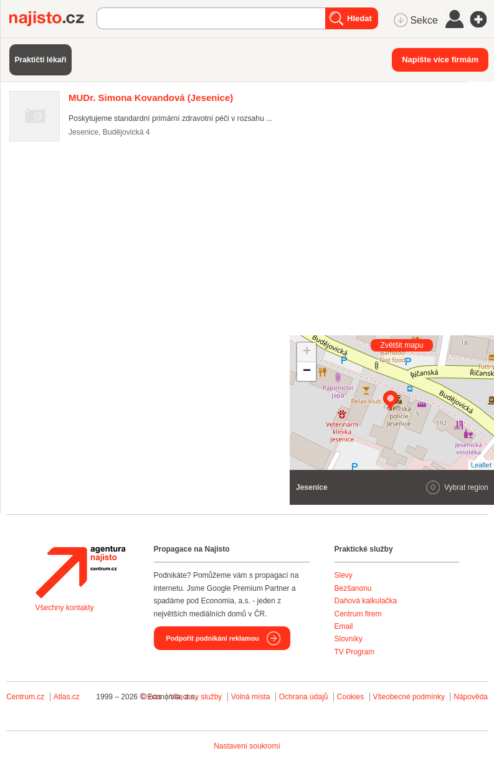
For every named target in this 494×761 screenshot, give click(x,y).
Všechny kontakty (65, 607)
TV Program (355, 652)
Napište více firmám (440, 59)
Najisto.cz (53, 18)
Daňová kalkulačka (366, 600)
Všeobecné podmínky (409, 696)
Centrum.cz (25, 696)
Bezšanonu (353, 588)
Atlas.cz (67, 696)
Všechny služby (197, 696)
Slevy (344, 575)
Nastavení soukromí (247, 746)
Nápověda (471, 696)
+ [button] (307, 352)
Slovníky (349, 638)
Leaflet (481, 465)
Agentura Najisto (80, 572)
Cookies (350, 696)
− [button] (307, 371)
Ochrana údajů (303, 696)
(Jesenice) (151, 97)
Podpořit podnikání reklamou (212, 638)
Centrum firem (358, 614)
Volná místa (250, 696)
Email (344, 626)
